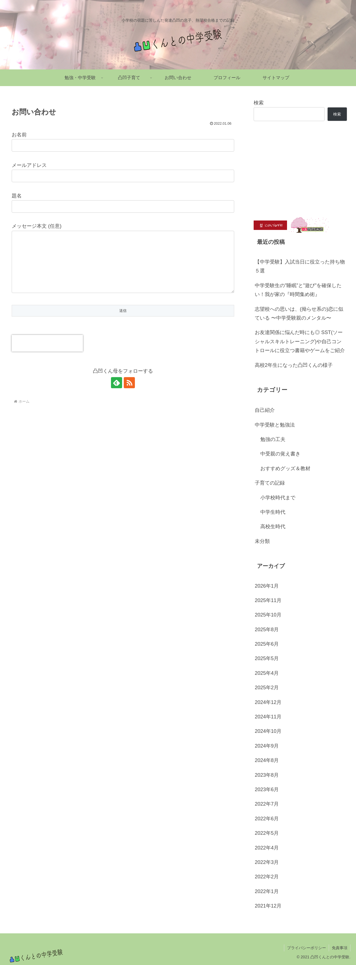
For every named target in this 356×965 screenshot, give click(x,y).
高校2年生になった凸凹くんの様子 (294, 365)
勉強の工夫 (272, 439)
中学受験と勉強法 (275, 425)
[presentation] (47, 354)
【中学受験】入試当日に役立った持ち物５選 (300, 266)
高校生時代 (272, 526)
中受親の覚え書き (280, 454)
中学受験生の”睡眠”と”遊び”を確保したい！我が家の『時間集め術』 (298, 290)
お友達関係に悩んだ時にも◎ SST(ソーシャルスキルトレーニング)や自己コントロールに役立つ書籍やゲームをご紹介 (300, 341)
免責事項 (339, 948)
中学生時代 (272, 512)
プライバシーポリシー (306, 948)
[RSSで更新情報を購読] (129, 393)
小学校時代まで (277, 497)
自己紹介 (265, 410)
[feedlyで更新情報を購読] (116, 393)
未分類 (262, 541)
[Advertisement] (300, 169)
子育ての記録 (270, 483)
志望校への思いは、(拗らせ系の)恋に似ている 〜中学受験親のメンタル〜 (299, 313)
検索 (259, 103)
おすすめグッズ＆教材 (285, 468)
